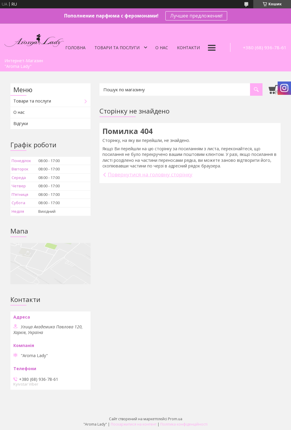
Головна (75, 47)
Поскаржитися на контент (133, 424)
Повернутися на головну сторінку (150, 174)
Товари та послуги (117, 47)
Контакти (188, 47)
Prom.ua (175, 418)
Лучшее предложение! (196, 15)
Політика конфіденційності (184, 424)
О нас (161, 47)
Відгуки (20, 123)
